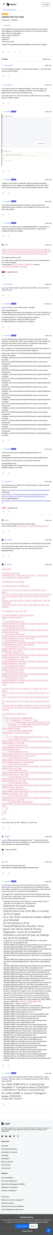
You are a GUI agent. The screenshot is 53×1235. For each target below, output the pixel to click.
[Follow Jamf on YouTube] (10, 1136)
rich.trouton (8, 481)
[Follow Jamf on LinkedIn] (6, 1136)
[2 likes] (10, 272)
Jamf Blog (4, 1155)
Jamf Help (4, 1146)
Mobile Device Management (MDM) (13, 1184)
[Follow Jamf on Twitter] (2, 1136)
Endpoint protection (7, 1203)
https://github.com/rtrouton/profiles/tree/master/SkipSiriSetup (24, 496)
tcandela (7, 25)
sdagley (7, 836)
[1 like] (9, 850)
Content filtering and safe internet (12, 1209)
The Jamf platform (7, 1178)
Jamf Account (5, 1168)
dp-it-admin (8, 540)
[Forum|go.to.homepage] (11, 4)
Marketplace (5, 1158)
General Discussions (9, 10)
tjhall (6, 862)
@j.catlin (4, 840)
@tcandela (5, 288)
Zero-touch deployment (9, 1181)
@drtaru (4, 307)
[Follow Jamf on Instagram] (14, 1136)
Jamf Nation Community (9, 1152)
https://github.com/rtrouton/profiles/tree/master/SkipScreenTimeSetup (25, 494)
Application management (9, 1187)
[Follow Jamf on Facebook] (18, 1136)
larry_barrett (8, 65)
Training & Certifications (9, 1149)
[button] (4, 5)
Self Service (5, 1197)
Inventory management (8, 1190)
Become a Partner (7, 1162)
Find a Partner (6, 1165)
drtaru (6, 245)
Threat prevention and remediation (12, 1206)
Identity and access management (12, 1200)
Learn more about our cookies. (38, 1222)
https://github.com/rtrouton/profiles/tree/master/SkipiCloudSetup (28, 490)
